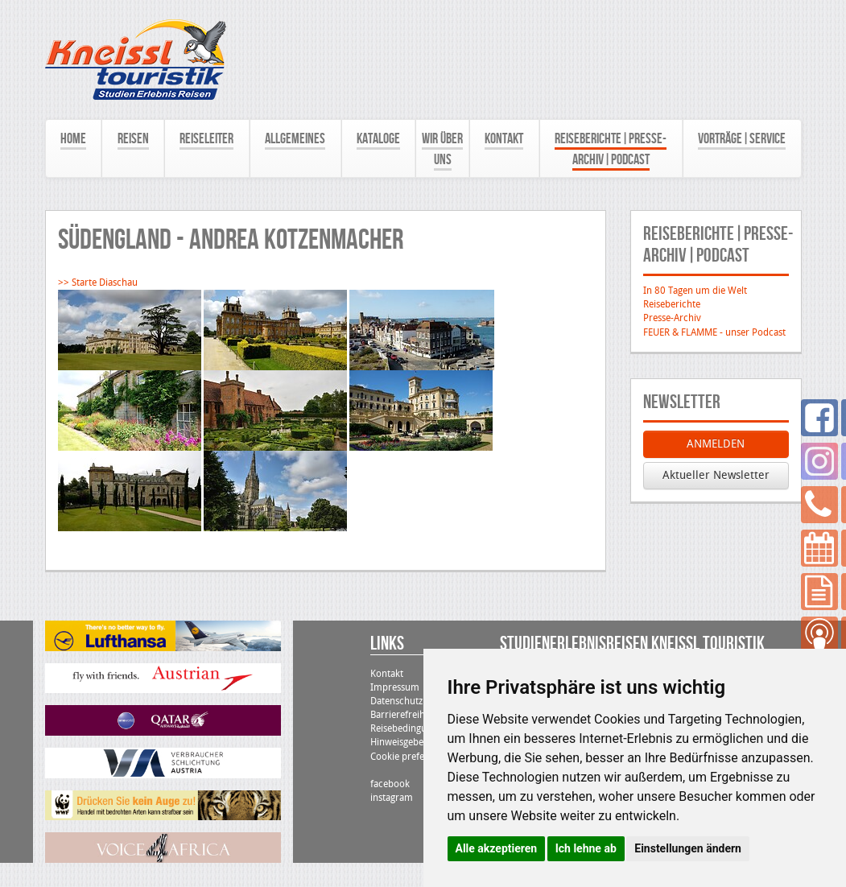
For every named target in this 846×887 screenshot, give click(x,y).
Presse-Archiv (672, 318)
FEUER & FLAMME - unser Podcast (714, 332)
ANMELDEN (716, 444)
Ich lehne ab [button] (586, 848)
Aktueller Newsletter (716, 475)
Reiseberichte (671, 304)
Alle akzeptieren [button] (497, 848)
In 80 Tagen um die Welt (695, 290)
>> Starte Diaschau (98, 282)
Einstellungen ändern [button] (687, 848)
